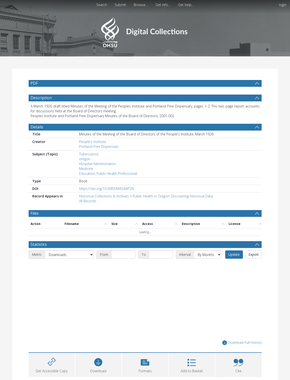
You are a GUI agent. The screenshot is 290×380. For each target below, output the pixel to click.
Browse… (141, 4)
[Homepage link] (145, 30)
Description (41, 97)
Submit (120, 4)
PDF (34, 83)
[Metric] (69, 254)
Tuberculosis (89, 154)
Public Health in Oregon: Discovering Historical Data (173, 196)
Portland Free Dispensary (98, 146)
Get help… (186, 4)
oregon (84, 159)
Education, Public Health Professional (108, 173)
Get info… (163, 4)
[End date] (161, 254)
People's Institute (92, 141)
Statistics (39, 244)
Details (37, 127)
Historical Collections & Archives (104, 196)
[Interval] (207, 254)
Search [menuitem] (101, 4)
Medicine (86, 168)
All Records (87, 201)
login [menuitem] (282, 4)
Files (35, 213)
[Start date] (123, 254)
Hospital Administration (97, 163)
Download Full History (242, 342)
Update (234, 254)
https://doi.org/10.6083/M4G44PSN (106, 188)
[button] (145, 364)
